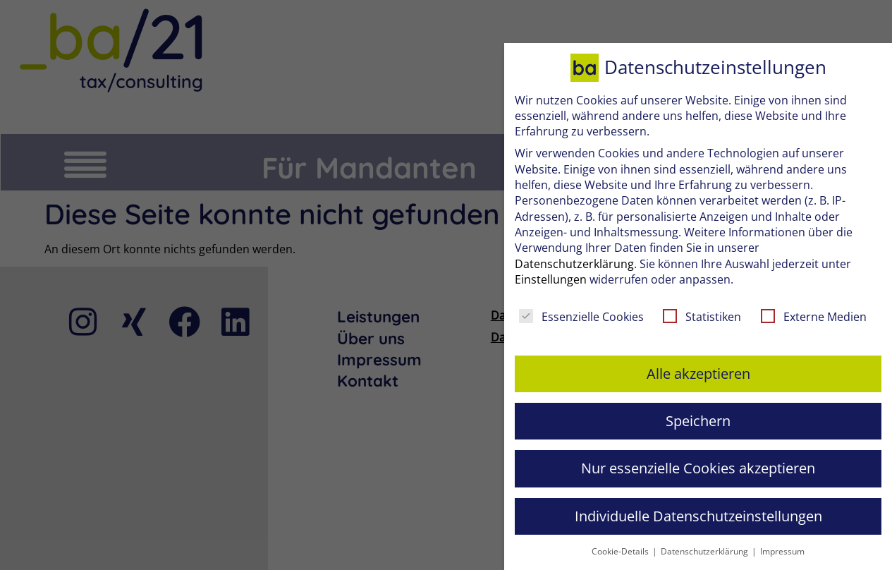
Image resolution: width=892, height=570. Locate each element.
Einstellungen (551, 279)
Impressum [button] (782, 551)
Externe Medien (814, 317)
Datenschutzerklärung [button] (705, 551)
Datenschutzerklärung (574, 264)
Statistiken (702, 317)
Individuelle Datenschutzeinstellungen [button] (698, 516)
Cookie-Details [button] (621, 551)
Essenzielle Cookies (581, 317)
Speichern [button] (698, 420)
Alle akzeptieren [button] (698, 373)
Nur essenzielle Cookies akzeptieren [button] (698, 468)
